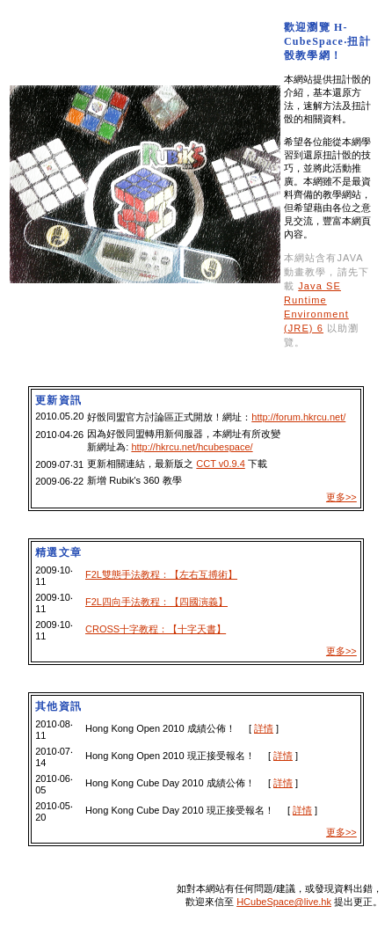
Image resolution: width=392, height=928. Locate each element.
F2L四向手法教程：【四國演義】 (156, 601)
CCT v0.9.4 (220, 463)
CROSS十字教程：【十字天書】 (155, 629)
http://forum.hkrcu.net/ (298, 417)
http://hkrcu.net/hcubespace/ (191, 447)
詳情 (263, 728)
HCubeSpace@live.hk (283, 901)
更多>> (341, 497)
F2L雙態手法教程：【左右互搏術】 (161, 574)
